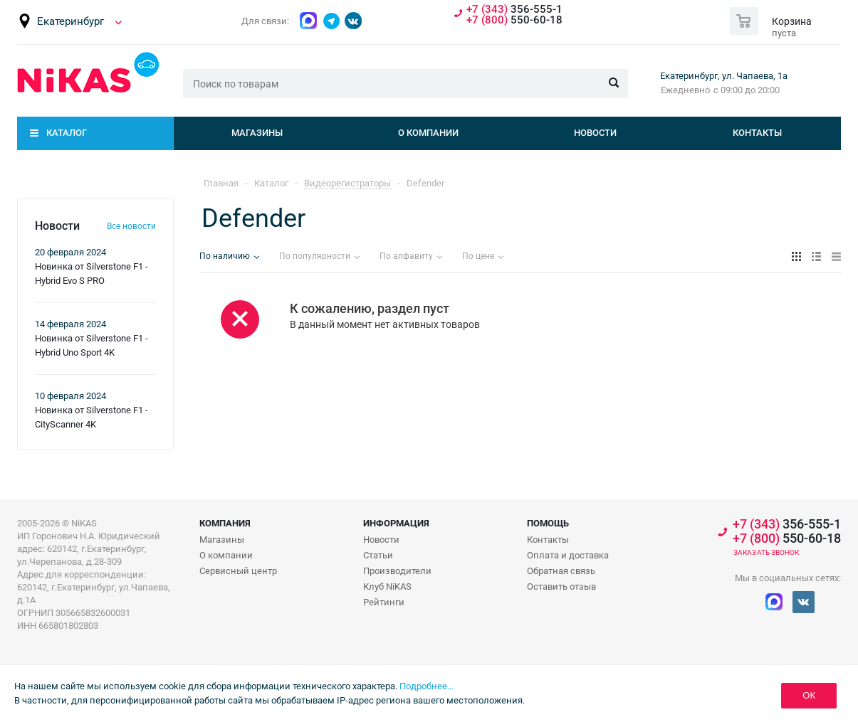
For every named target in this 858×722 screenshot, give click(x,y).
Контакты (757, 132)
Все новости (131, 226)
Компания (225, 523)
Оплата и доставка (568, 555)
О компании (428, 132)
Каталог (66, 132)
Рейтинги (383, 602)
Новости (595, 132)
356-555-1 (514, 9)
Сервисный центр (238, 571)
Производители (397, 571)
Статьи (378, 555)
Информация (396, 523)
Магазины (257, 132)
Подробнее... (426, 686)
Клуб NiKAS (387, 586)
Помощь (548, 523)
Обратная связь (561, 571)
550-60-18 (514, 20)
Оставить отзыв (561, 586)
